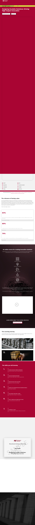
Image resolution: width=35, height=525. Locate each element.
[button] (6, 14)
